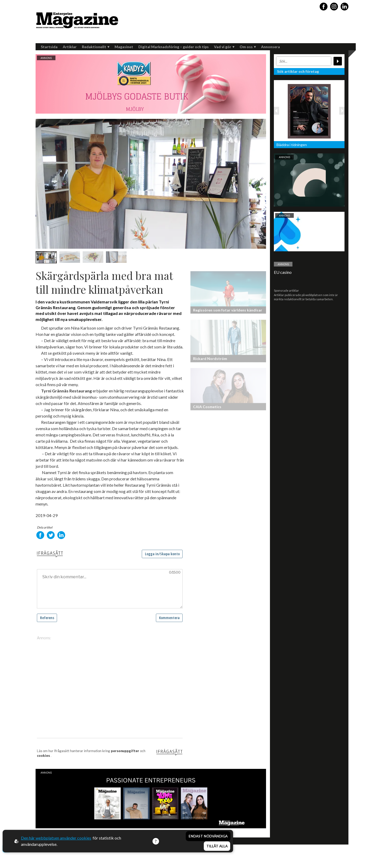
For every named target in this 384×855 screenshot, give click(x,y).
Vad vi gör (224, 47)
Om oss (248, 47)
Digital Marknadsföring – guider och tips (173, 47)
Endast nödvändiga (208, 836)
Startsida (49, 47)
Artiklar (70, 47)
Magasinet (124, 47)
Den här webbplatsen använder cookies (56, 837)
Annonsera (270, 47)
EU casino (283, 272)
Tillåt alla (217, 846)
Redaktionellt (95, 47)
